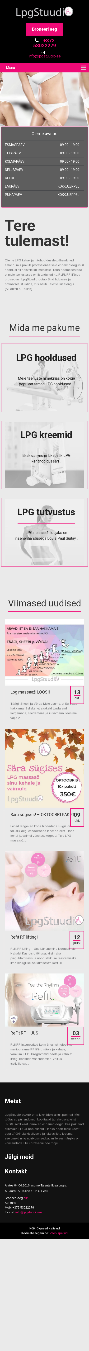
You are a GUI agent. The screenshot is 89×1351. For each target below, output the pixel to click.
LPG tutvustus (46, 512)
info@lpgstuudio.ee (44, 56)
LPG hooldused (46, 358)
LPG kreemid (46, 435)
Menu (10, 68)
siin (26, 1198)
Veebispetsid (59, 1233)
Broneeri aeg (44, 29)
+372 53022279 (44, 43)
